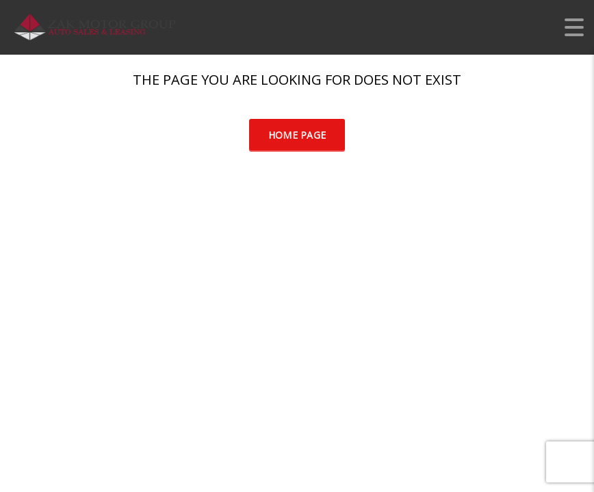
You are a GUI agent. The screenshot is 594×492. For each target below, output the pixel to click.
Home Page (297, 134)
